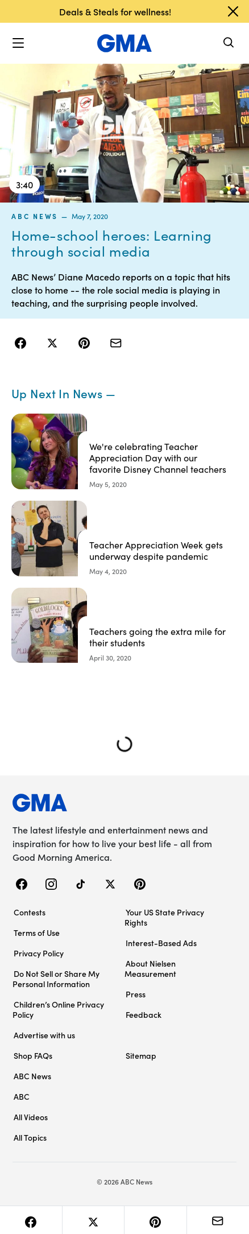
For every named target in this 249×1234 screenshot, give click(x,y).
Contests (29, 912)
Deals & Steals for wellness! (115, 11)
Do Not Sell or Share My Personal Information (56, 978)
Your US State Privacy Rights (164, 917)
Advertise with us (44, 1035)
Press (136, 994)
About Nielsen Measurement (150, 968)
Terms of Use (37, 932)
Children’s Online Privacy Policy (58, 1009)
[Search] (229, 43)
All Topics (30, 1137)
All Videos (31, 1116)
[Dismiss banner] (233, 11)
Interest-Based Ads (161, 942)
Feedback (143, 1014)
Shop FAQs (33, 1055)
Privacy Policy (39, 953)
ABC (22, 1096)
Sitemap (141, 1055)
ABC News (34, 216)
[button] (18, 43)
